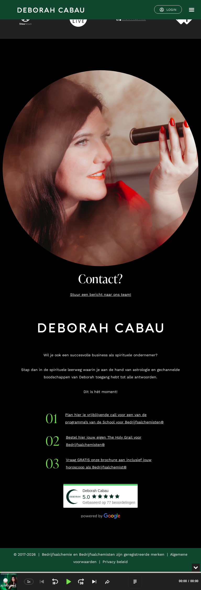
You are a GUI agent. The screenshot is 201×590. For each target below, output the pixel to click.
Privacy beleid (115, 562)
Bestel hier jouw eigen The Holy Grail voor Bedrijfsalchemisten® (103, 441)
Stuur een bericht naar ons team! (100, 294)
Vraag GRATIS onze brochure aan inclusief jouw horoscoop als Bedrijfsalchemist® (109, 463)
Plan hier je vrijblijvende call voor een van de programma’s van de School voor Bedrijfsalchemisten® (114, 418)
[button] (191, 10)
